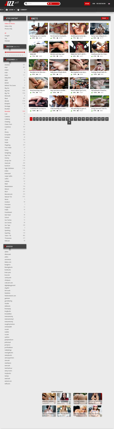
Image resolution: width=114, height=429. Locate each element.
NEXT (69, 122)
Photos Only (8, 29)
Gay (6, 38)
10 (60, 119)
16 (83, 119)
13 (71, 119)
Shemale (7, 41)
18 (91, 119)
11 (63, 119)
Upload (87, 3)
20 (99, 119)
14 (75, 119)
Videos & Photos (10, 23)
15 (79, 119)
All (5, 33)
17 (87, 119)
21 (103, 119)
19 (95, 119)
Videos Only (8, 26)
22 (107, 119)
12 (67, 119)
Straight (7, 36)
